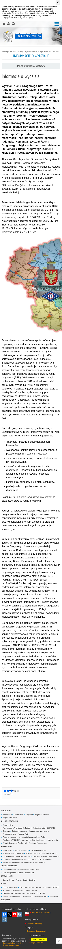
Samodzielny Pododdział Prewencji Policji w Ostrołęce (24, 862)
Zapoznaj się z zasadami (13, 943)
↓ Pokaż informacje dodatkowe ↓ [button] (31, 66)
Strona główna (7, 52)
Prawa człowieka (9, 834)
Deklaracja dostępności (35, 931)
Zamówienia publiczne (9, 866)
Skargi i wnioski (31, 890)
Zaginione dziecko (42, 815)
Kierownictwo (8, 825)
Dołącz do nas (8, 880)
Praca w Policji (7, 876)
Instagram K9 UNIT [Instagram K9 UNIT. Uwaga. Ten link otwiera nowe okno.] (19, 914)
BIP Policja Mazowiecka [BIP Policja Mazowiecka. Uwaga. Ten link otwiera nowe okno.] (41, 913)
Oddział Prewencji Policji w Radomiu (17, 856)
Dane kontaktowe (9, 870)
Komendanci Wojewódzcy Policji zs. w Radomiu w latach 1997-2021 (29, 828)
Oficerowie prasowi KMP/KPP (47, 887)
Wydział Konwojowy (38, 850)
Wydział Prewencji (21, 850)
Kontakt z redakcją (34, 923)
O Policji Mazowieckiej (9, 821)
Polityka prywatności (11, 945)
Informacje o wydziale (51, 52)
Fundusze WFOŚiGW (11, 840)
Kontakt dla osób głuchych (13, 890)
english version (37, 943)
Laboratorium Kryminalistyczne (33, 840)
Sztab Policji (7, 850)
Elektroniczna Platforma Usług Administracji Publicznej (24, 893)
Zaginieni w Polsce (10, 818)
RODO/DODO (5, 899)
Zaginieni (29, 815)
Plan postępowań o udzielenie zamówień (18, 873)
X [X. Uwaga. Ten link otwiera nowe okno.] (9, 914)
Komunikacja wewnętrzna (39, 831)
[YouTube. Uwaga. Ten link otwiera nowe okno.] (14, 914)
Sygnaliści (54, 896)
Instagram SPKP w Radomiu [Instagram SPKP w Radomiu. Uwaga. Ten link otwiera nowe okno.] (4, 919)
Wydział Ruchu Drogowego (34, 52)
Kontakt (4, 883)
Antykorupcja (53, 840)
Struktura (6, 831)
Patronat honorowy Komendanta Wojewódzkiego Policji (24, 837)
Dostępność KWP (41, 896)
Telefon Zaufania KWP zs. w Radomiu (17, 896)
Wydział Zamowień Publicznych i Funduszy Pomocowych (25, 843)
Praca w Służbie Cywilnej (25, 880)
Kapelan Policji (23, 834)
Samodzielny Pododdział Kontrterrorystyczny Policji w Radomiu (27, 859)
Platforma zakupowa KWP (28, 870)
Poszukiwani (18, 815)
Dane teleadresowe (10, 887)
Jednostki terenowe (19, 831)
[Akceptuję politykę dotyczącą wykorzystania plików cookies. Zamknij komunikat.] (58, 2)
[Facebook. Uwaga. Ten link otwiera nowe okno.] (4, 914)
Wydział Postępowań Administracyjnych (41, 853)
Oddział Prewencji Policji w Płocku (46, 856)
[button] (56, 24)
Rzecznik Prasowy (27, 887)
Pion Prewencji (18, 52)
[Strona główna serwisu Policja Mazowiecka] (4, 23)
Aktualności (6, 811)
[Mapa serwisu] (8, 23)
